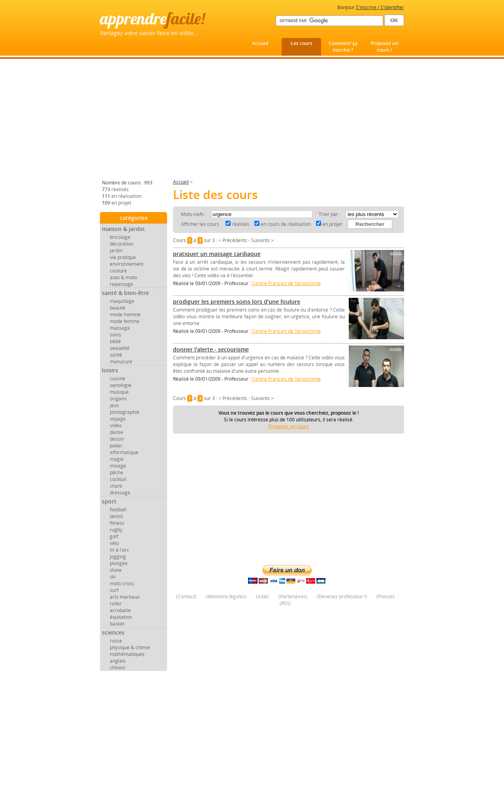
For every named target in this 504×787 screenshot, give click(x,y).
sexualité (120, 348)
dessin (117, 439)
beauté (117, 307)
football (118, 509)
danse (116, 432)
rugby (116, 529)
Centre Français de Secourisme (286, 283)
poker (116, 445)
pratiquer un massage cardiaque (217, 253)
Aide (262, 596)
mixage (118, 465)
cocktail (118, 479)
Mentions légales (226, 596)
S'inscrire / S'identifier (380, 7)
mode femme (124, 321)
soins (115, 334)
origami (118, 398)
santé (116, 354)
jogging (118, 556)
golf (114, 536)
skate (116, 570)
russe (116, 640)
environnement (126, 264)
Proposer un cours (289, 426)
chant (116, 486)
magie (117, 459)
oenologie (121, 385)
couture (118, 270)
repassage (121, 284)
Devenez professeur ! (341, 596)
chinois (117, 667)
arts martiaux (124, 597)
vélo (114, 543)
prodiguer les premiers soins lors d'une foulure (236, 301)
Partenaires (293, 596)
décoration (122, 243)
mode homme (125, 314)
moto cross (122, 583)
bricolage (120, 237)
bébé (115, 341)
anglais (118, 660)
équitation (121, 617)
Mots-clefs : (194, 214)
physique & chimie (130, 647)
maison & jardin (123, 229)
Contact (186, 596)
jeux (114, 405)
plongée (119, 563)
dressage (120, 492)
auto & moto (123, 277)
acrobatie (120, 610)
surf (114, 590)
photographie (124, 412)
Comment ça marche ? (343, 46)
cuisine (117, 378)
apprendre (152, 18)
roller (116, 603)
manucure (121, 361)
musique (119, 392)
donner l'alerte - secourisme (211, 349)
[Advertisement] (252, 122)
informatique (124, 452)
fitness (117, 523)
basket (117, 623)
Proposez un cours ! (384, 46)
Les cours (301, 43)
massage (120, 328)
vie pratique (123, 257)
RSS (285, 603)
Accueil (260, 43)
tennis (116, 516)
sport (109, 501)
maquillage (122, 301)
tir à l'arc (119, 550)
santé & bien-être (125, 293)
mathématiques (127, 654)
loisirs (110, 370)
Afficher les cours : (201, 224)
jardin (116, 250)
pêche (116, 472)
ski (113, 576)
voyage (118, 418)
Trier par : (330, 214)
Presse (385, 596)
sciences (113, 632)
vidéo (116, 425)
